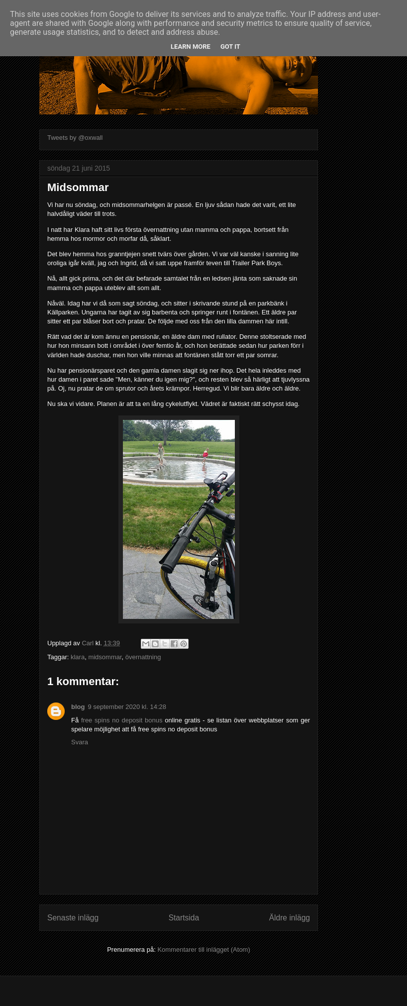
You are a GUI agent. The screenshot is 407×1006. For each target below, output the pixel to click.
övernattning (143, 657)
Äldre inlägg (289, 917)
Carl (88, 643)
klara (78, 657)
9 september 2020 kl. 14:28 (127, 706)
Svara (79, 742)
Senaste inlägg (73, 917)
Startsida (184, 917)
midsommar (104, 657)
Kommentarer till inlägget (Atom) (203, 949)
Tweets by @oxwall (74, 137)
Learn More (190, 46)
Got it (230, 46)
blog (78, 706)
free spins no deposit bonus (122, 720)
